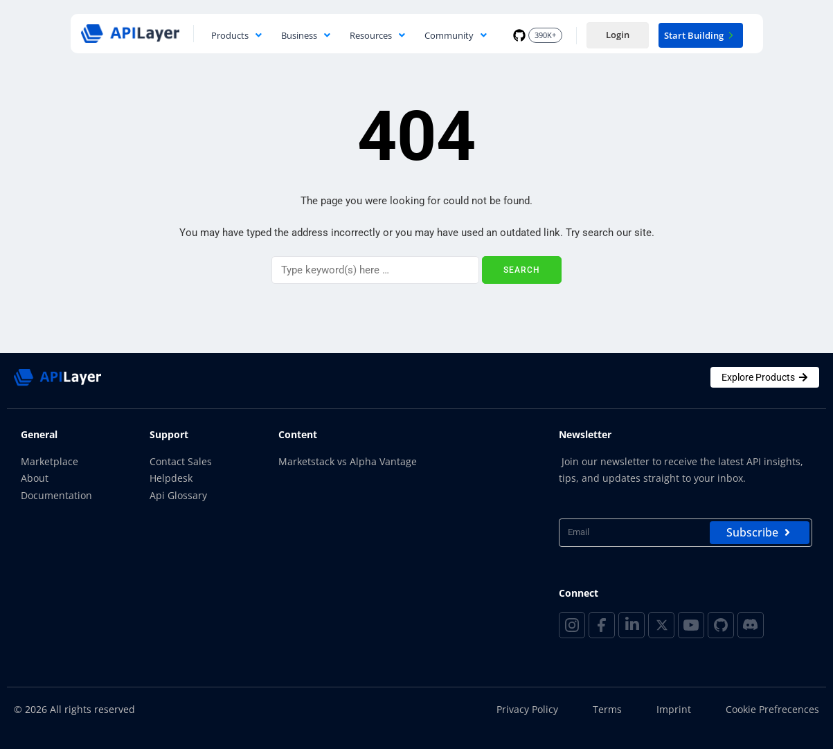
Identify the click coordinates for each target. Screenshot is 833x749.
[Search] (375, 270)
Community (455, 35)
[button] (236, 35)
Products (236, 35)
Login (617, 34)
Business (305, 35)
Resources (377, 35)
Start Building (700, 35)
